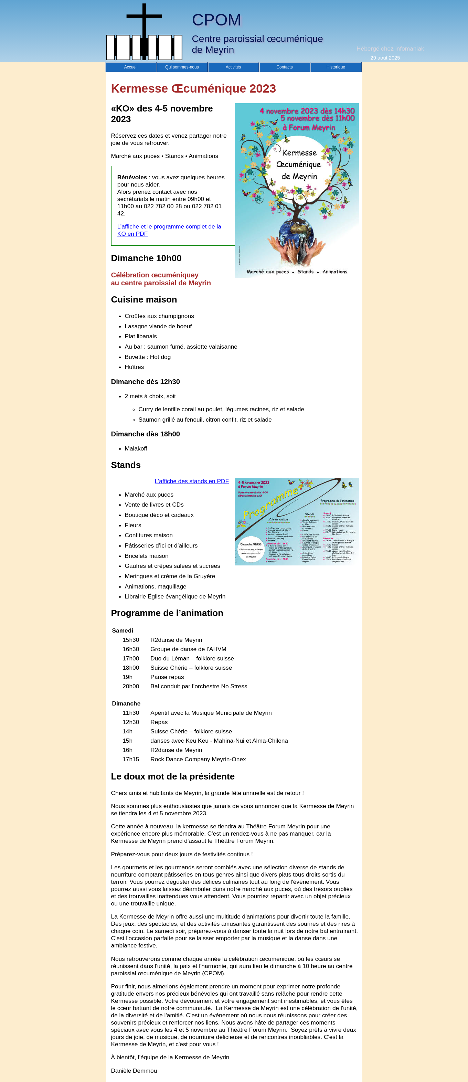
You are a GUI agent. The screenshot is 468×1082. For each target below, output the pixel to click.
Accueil (131, 67)
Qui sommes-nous (182, 67)
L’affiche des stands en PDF (192, 481)
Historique (336, 67)
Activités (233, 67)
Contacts (284, 67)
